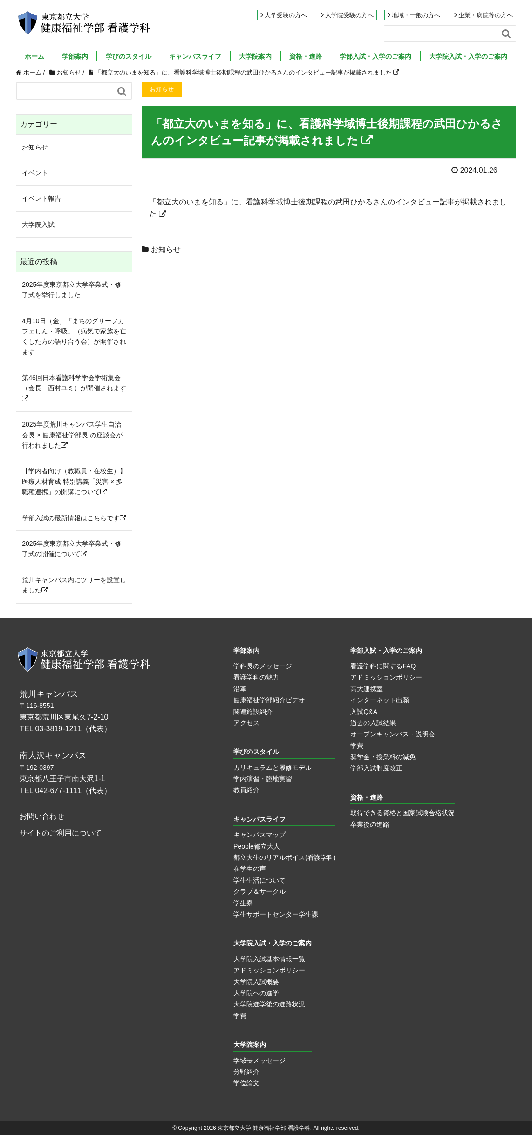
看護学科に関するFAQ (383, 666)
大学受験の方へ (286, 15)
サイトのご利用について (61, 833)
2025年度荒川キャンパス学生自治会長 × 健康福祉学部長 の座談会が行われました (72, 435)
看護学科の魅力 (256, 677)
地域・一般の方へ (416, 15)
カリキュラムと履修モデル (272, 767)
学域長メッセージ (259, 1060)
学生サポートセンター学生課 (275, 914)
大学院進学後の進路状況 (269, 1004)
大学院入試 (38, 224)
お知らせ (166, 249)
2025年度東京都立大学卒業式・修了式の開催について (71, 548)
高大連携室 (366, 689)
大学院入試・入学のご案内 (468, 56)
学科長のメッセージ (262, 666)
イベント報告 (41, 198)
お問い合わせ (42, 816)
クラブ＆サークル (259, 891)
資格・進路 (305, 56)
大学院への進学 (256, 993)
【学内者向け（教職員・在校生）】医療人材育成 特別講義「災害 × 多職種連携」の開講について (74, 481)
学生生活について (259, 880)
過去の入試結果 (373, 723)
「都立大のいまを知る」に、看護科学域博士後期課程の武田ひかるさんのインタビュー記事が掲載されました (247, 72)
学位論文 (246, 1083)
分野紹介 (246, 1071)
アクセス (246, 723)
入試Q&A (363, 711)
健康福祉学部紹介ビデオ (269, 700)
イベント (35, 173)
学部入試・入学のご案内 (375, 56)
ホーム (34, 56)
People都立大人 (256, 846)
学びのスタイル (128, 56)
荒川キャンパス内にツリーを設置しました (74, 585)
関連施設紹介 (253, 711)
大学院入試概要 (256, 981)
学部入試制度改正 (376, 768)
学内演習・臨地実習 (262, 778)
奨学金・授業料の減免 (383, 757)
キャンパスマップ (259, 834)
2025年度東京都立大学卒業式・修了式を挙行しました (71, 290)
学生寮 (243, 903)
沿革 (239, 689)
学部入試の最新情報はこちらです (74, 518)
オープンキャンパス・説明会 (392, 734)
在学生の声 (249, 868)
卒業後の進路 (369, 824)
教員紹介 (246, 790)
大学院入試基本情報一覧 (269, 959)
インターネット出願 (379, 700)
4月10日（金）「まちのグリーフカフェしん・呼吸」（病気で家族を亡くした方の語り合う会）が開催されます (74, 336)
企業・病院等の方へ (485, 15)
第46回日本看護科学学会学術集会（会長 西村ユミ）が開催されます (74, 388)
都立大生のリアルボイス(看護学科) (284, 857)
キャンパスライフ (195, 56)
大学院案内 (255, 56)
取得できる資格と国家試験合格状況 (402, 812)
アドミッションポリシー (386, 677)
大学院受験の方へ (349, 15)
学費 (356, 745)
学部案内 (75, 56)
